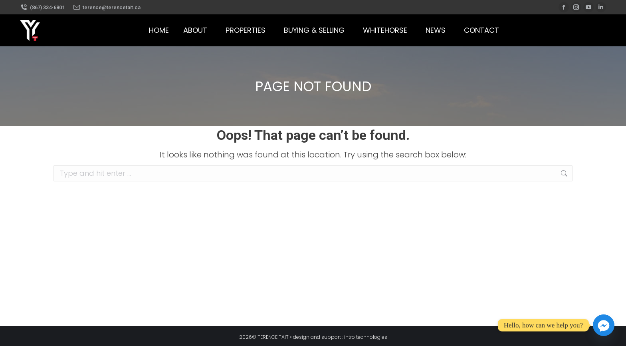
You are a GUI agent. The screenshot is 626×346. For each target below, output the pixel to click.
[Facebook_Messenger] (603, 325)
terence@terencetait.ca (107, 7)
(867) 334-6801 (42, 7)
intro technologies (365, 337)
